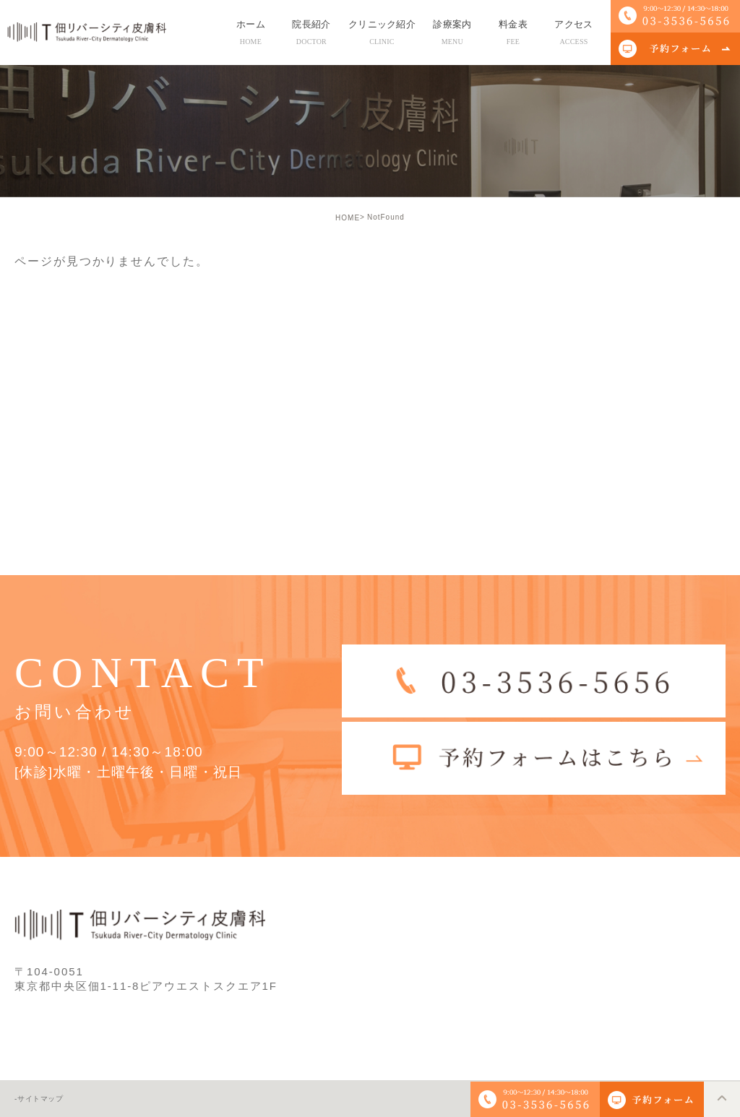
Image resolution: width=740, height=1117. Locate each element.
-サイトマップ (39, 1099)
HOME (347, 218)
